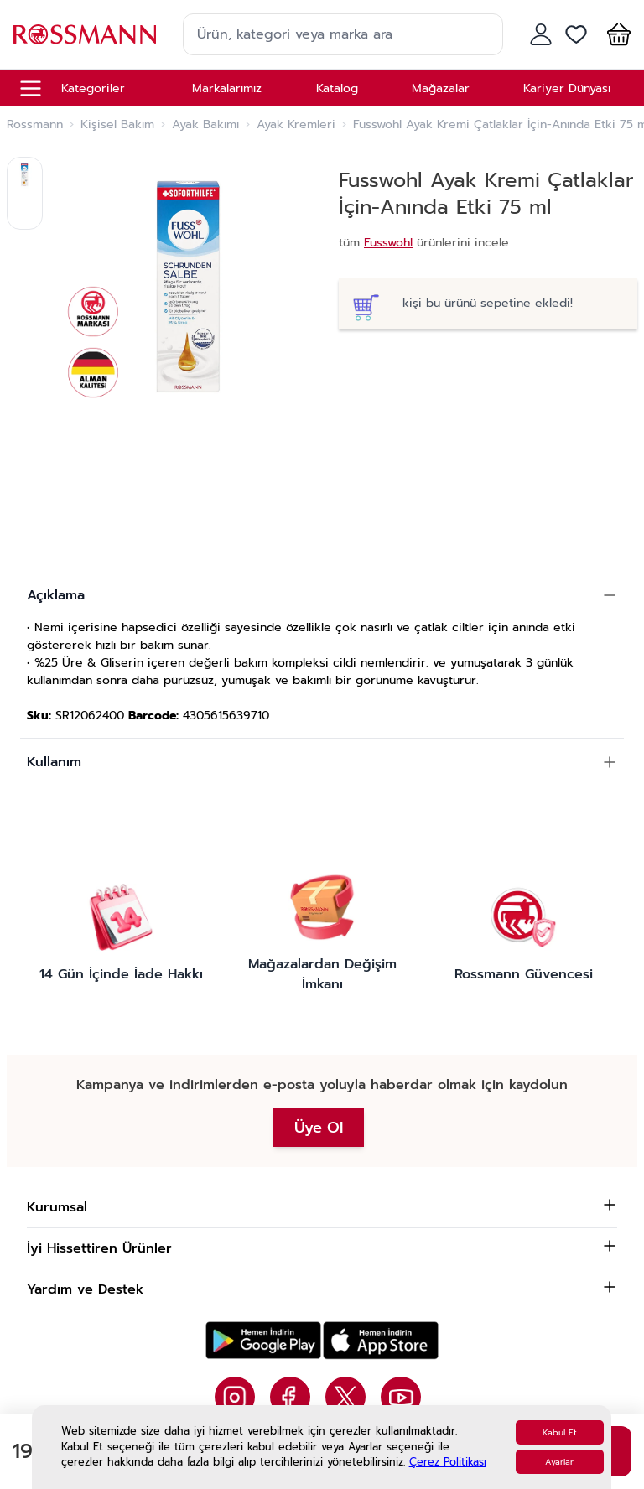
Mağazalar (441, 88)
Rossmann (35, 125)
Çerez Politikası (447, 1462)
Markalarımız (227, 88)
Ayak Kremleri (296, 125)
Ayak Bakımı (205, 125)
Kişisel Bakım (117, 125)
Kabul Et (560, 1432)
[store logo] (84, 34)
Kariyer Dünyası (566, 88)
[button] (615, 34)
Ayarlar (559, 1461)
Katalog (337, 88)
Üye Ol (318, 1127)
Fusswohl (388, 243)
